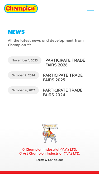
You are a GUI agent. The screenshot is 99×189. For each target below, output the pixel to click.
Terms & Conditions (49, 160)
